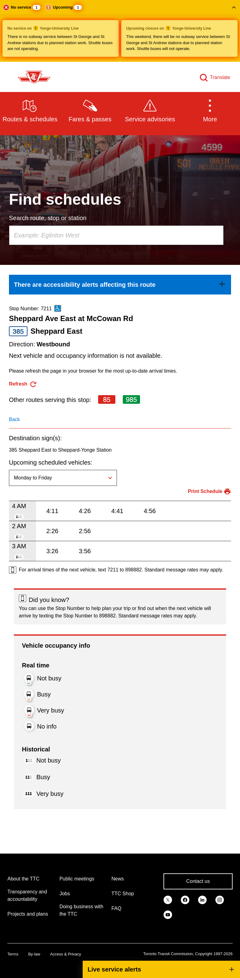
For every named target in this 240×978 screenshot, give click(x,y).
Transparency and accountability (27, 895)
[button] (120, 31)
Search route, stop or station (47, 218)
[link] (120, 285)
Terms (12, 954)
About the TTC (23, 878)
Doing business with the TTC (81, 910)
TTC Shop (122, 893)
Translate (220, 77)
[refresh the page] (23, 384)
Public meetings (77, 878)
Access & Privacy (65, 954)
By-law (34, 954)
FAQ (116, 908)
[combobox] (116, 235)
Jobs (65, 893)
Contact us (198, 881)
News (117, 878)
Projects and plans (27, 914)
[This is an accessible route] (57, 308)
